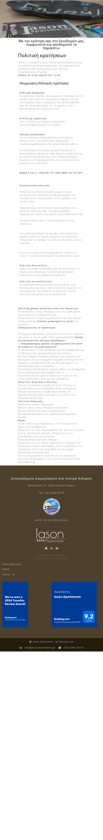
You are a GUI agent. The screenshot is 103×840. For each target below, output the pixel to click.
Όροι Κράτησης (11, 564)
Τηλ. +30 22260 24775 (51, 493)
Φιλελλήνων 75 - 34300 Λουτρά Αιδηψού (51, 485)
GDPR (5, 569)
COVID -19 (8, 574)
